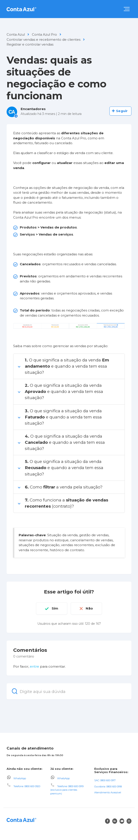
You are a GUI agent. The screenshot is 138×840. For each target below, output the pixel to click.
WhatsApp (19, 778)
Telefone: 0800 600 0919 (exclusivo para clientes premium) (67, 790)
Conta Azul (16, 34)
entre (34, 666)
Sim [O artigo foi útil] (55, 608)
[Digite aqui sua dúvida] (69, 691)
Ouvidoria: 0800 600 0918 (108, 786)
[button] (126, 9)
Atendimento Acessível (107, 792)
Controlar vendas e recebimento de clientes (43, 39)
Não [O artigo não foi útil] (89, 608)
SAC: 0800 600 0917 (105, 780)
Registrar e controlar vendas (30, 44)
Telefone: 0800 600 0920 (26, 786)
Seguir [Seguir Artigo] (122, 111)
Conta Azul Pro (44, 34)
